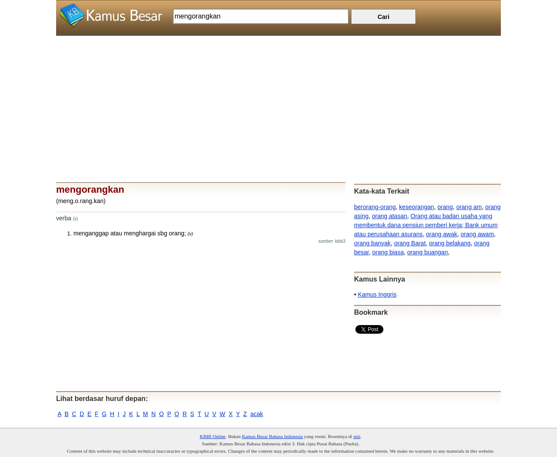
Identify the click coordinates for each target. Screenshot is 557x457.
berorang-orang (375, 206)
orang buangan (427, 252)
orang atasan (389, 216)
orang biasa (388, 252)
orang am (469, 206)
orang (445, 206)
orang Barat (410, 243)
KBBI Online (213, 436)
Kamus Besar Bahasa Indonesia (272, 436)
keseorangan (416, 206)
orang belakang (450, 243)
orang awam (477, 234)
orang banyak (372, 243)
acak (256, 413)
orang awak (441, 234)
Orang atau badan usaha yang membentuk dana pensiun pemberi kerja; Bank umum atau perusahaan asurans (425, 225)
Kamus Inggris (377, 294)
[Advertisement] (278, 96)
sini (356, 436)
